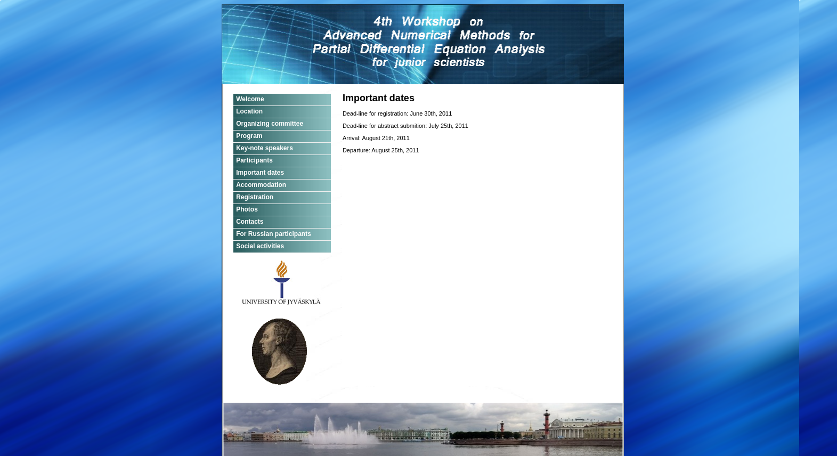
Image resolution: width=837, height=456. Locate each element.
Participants (254, 160)
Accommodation (261, 185)
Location (249, 111)
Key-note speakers (264, 148)
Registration (254, 197)
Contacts (249, 221)
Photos (247, 209)
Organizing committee (269, 123)
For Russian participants (273, 234)
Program (249, 136)
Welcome (250, 99)
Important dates (260, 172)
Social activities (260, 246)
